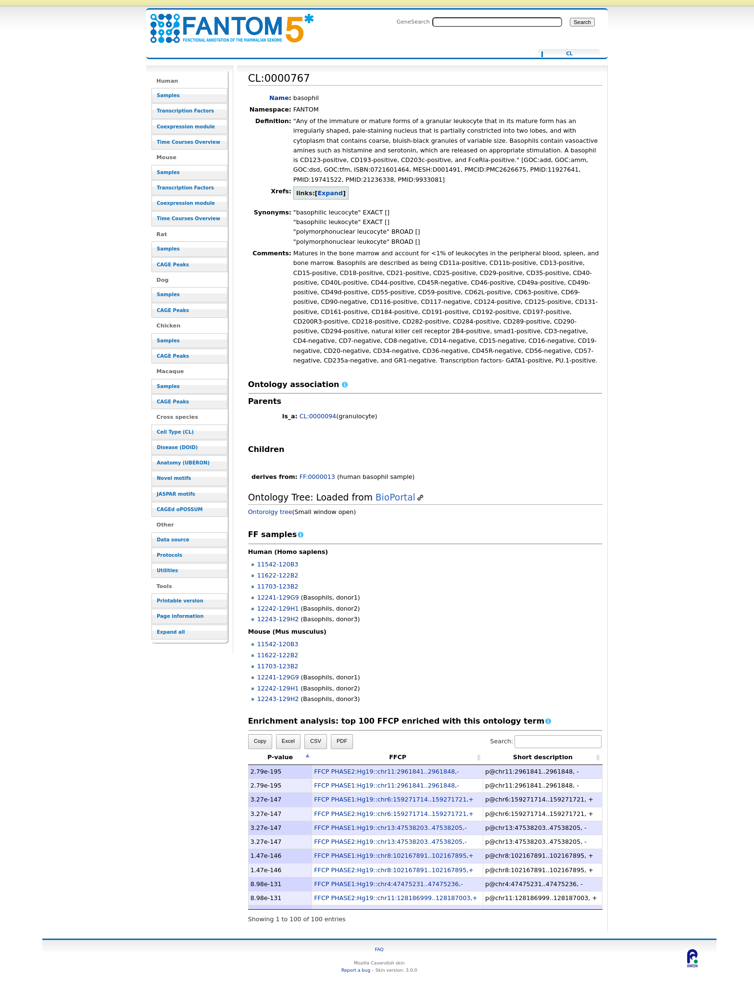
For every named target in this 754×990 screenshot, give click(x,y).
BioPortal (395, 497)
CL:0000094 (318, 416)
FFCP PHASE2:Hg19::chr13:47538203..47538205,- (390, 841)
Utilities (167, 570)
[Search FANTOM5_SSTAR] (497, 22)
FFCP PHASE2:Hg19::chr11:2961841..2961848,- (386, 771)
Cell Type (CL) (175, 432)
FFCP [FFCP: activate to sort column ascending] (397, 757)
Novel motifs (174, 478)
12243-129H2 (278, 619)
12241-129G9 (278, 597)
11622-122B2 (278, 575)
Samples (168, 95)
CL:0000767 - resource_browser (226, 23)
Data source (173, 539)
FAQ (379, 949)
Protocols (169, 555)
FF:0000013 (317, 476)
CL (569, 53)
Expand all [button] (171, 632)
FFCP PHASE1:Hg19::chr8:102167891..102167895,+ (394, 855)
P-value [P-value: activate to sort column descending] (280, 757)
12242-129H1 (278, 608)
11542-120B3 (278, 564)
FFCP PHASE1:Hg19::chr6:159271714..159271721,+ (394, 799)
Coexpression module (186, 126)
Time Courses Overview (188, 142)
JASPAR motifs (176, 494)
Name (279, 97)
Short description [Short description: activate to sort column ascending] (543, 757)
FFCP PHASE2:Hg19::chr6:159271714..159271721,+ (394, 813)
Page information (180, 616)
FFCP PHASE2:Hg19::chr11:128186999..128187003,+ (396, 898)
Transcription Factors (185, 110)
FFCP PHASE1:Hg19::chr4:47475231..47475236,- (388, 884)
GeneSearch (413, 21)
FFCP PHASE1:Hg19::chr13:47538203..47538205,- (390, 827)
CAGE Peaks (173, 264)
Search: (546, 741)
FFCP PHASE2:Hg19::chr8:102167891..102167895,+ (394, 870)
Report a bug (355, 970)
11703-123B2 (278, 586)
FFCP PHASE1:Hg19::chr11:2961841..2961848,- (386, 785)
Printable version (180, 600)
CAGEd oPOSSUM (179, 509)
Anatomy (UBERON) (183, 462)
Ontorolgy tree (270, 511)
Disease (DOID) (177, 447)
